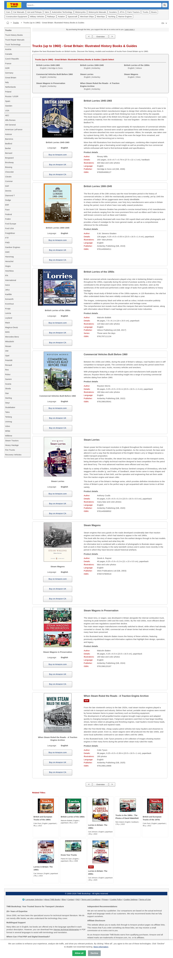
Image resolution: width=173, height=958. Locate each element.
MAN (7, 332)
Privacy (105, 899)
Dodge (8, 200)
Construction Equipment (16, 16)
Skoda (8, 388)
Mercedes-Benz (12, 337)
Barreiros (9, 139)
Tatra (7, 412)
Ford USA (9, 228)
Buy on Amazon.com (58, 154)
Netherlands (10, 87)
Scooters (113, 12)
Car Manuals (18, 12)
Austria (8, 49)
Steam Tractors (12, 440)
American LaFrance (13, 129)
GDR (7, 68)
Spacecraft (72, 16)
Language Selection (34, 899)
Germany (9, 73)
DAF (7, 186)
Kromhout (9, 304)
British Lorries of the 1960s (73, 817)
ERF (7, 205)
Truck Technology (13, 44)
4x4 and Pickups (34, 12)
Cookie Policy (116, 899)
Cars (8, 12)
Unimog (8, 421)
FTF (7, 238)
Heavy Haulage (12, 445)
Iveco (7, 285)
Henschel (9, 261)
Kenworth (9, 299)
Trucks (145, 12)
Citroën (8, 176)
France (8, 63)
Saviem (8, 379)
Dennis (8, 191)
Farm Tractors (133, 12)
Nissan (8, 346)
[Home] (7, 22)
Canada (8, 54)
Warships (101, 16)
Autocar (8, 134)
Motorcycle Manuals (97, 12)
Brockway (9, 162)
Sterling (8, 398)
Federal (8, 214)
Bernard (8, 153)
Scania (8, 384)
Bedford (8, 143)
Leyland (8, 318)
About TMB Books (52, 899)
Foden (8, 219)
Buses (154, 12)
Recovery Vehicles (13, 455)
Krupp (7, 308)
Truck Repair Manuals (14, 40)
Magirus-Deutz (11, 327)
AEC (7, 115)
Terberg (8, 417)
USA (7, 110)
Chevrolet (9, 172)
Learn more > (130, 29)
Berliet (8, 148)
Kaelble (8, 294)
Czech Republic (12, 59)
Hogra (8, 266)
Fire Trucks (10, 450)
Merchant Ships (87, 16)
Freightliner (10, 233)
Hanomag (9, 256)
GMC (7, 252)
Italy (7, 82)
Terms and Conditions (90, 899)
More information (100, 947)
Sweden (8, 106)
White (7, 431)
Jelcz (7, 290)
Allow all (79, 953)
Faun (7, 209)
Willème (8, 436)
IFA (6, 275)
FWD (7, 242)
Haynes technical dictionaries (66, 929)
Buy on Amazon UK (57, 164)
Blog (64, 899)
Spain (7, 101)
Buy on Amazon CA (57, 174)
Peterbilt (8, 360)
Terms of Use (145, 899)
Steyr (7, 403)
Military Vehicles (37, 16)
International (10, 280)
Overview (100, 36)
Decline (94, 953)
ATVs (122, 12)
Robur (8, 374)
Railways (51, 16)
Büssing (8, 167)
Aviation (61, 16)
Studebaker (10, 407)
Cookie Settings (130, 899)
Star (7, 393)
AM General (10, 125)
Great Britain (10, 77)
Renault (8, 365)
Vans (47, 12)
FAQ (78, 899)
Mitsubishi (9, 341)
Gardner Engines (12, 247)
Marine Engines (125, 16)
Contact (70, 899)
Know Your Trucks (69, 855)
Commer (9, 181)
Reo (7, 370)
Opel (7, 355)
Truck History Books (14, 35)
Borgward (9, 158)
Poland (8, 92)
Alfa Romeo (10, 120)
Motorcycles (80, 12)
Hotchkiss (9, 271)
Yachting (111, 16)
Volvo (7, 426)
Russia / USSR (11, 96)
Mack (7, 322)
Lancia (8, 313)
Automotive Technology (62, 12)
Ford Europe (10, 224)
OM (6, 351)
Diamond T (10, 195)
